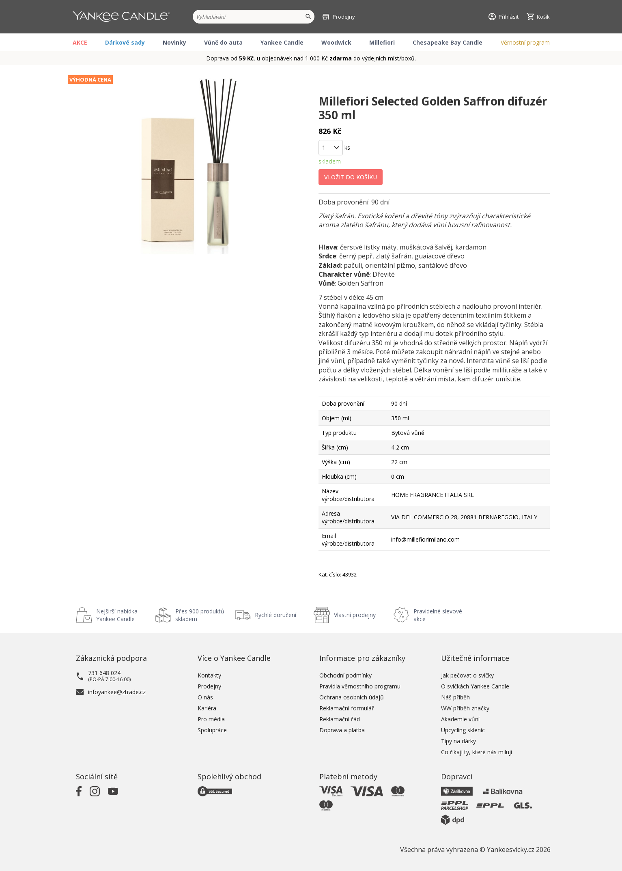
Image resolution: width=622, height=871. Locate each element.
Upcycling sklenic (463, 730)
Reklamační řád (339, 719)
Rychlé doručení (275, 615)
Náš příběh (455, 697)
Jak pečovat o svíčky (467, 675)
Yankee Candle (281, 42)
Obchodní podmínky (345, 675)
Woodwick (336, 42)
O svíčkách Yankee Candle (475, 686)
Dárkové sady (125, 42)
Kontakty (209, 675)
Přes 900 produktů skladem (199, 615)
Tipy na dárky (458, 741)
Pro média (211, 719)
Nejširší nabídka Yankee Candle (117, 615)
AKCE (80, 42)
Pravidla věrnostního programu (359, 686)
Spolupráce (212, 730)
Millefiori (382, 42)
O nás (205, 697)
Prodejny (209, 686)
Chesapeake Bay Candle (447, 42)
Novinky (174, 42)
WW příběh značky (465, 708)
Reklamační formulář (346, 708)
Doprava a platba (342, 730)
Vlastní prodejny (355, 615)
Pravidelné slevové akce (437, 615)
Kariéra (207, 708)
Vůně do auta (223, 42)
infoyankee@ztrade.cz (117, 692)
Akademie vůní (460, 719)
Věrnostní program (525, 42)
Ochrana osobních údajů (351, 697)
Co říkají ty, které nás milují (476, 752)
